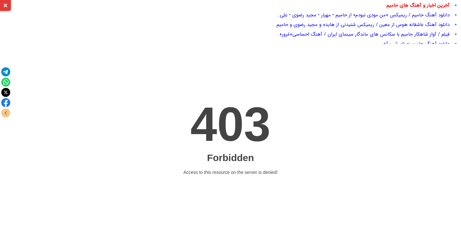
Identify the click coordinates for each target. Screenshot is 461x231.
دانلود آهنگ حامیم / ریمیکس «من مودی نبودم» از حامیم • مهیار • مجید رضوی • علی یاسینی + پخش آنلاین (341, 15)
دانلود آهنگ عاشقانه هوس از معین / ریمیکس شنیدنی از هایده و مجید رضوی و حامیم (363, 25)
